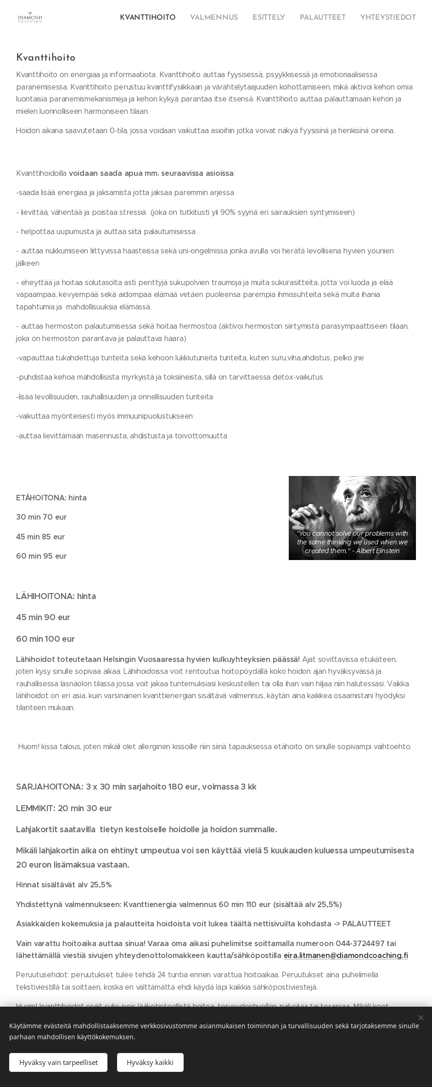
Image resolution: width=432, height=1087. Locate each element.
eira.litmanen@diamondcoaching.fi (346, 955)
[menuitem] (360, 18)
